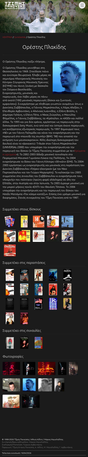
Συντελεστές (20, 37)
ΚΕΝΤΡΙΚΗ (7, 37)
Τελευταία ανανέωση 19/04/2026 (16, 453)
